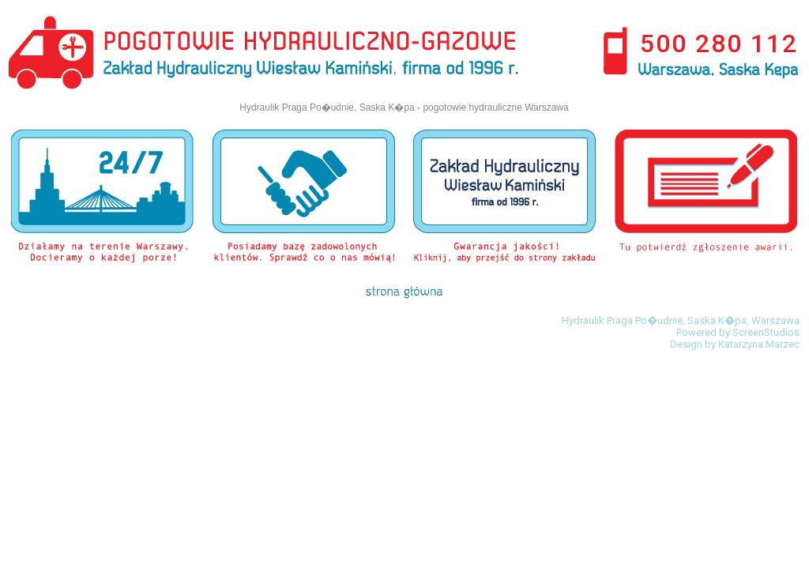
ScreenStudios (766, 332)
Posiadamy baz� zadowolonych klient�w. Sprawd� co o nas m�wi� (304, 196)
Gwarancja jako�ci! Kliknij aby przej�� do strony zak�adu (504, 196)
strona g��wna (404, 292)
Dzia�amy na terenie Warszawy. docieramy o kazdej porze (102, 196)
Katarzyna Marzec (759, 344)
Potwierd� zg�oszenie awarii (706, 196)
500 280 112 (719, 43)
